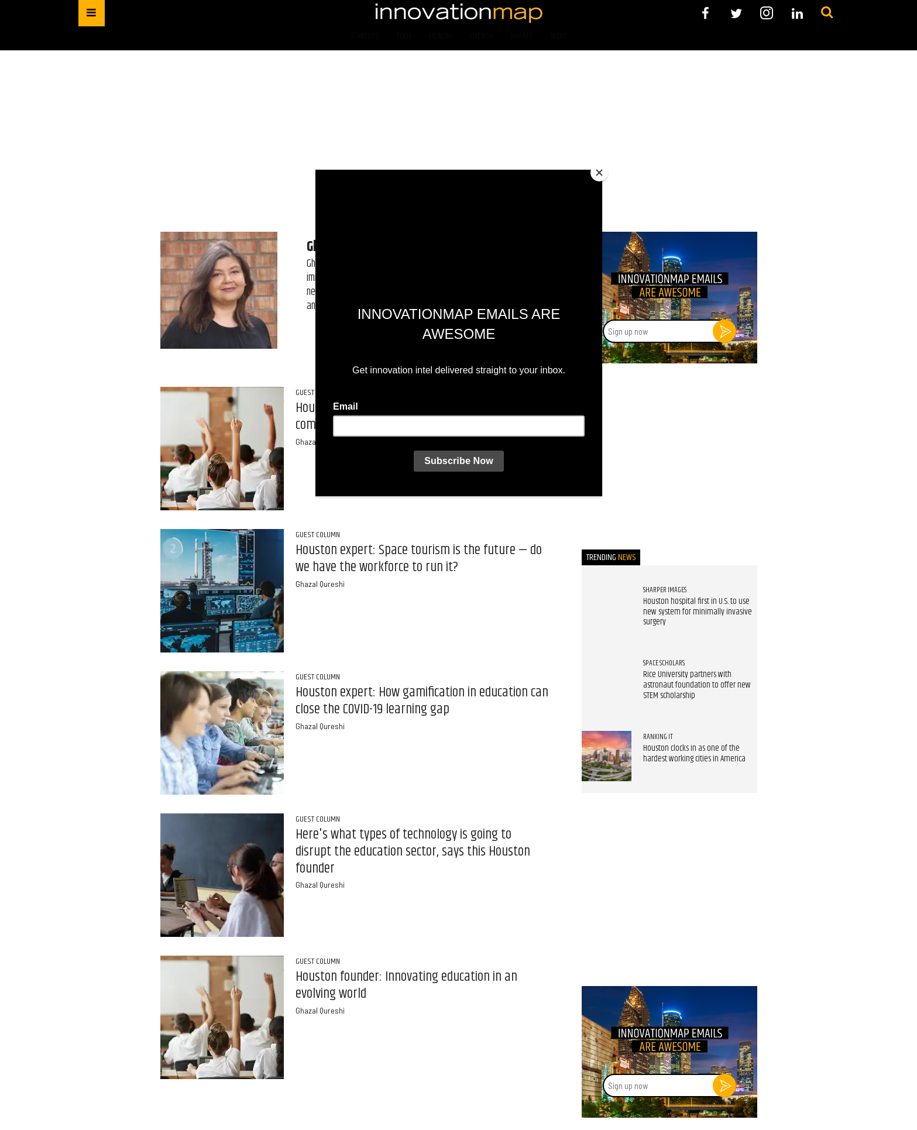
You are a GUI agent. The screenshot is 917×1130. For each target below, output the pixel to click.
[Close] (599, 172)
